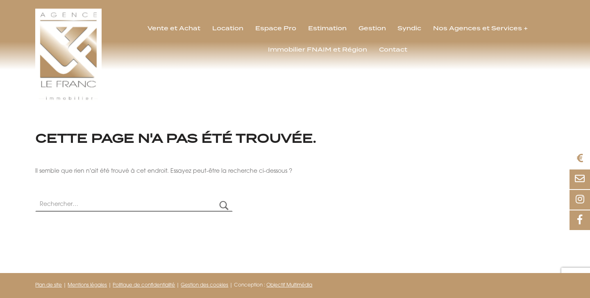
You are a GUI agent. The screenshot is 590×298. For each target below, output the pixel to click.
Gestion (372, 28)
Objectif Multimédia (289, 285)
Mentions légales (87, 285)
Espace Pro (275, 28)
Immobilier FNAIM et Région (317, 49)
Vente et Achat (174, 28)
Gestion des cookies (204, 285)
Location (227, 28)
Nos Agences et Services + (480, 28)
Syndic (409, 28)
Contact (393, 49)
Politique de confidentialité (144, 285)
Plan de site (48, 285)
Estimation (327, 28)
